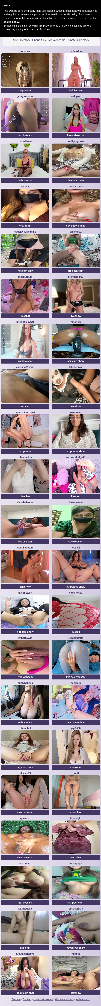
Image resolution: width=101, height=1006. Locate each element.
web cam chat (25, 857)
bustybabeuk (25, 683)
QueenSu (25, 818)
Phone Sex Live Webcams (48, 40)
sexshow (75, 992)
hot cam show (25, 631)
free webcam (25, 677)
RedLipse (76, 96)
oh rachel (25, 728)
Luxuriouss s (25, 908)
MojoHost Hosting (43, 999)
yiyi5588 (76, 728)
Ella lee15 (25, 773)
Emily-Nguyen (76, 141)
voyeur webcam (75, 947)
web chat (75, 857)
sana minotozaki (25, 412)
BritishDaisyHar (25, 322)
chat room (25, 225)
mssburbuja (25, 276)
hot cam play (25, 270)
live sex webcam (75, 677)
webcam (25, 406)
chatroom (75, 767)
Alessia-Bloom (25, 502)
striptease (25, 451)
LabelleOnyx (75, 367)
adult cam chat (25, 992)
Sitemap (15, 999)
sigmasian (25, 51)
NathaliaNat (25, 141)
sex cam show (75, 361)
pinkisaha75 (76, 908)
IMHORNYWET (25, 637)
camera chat (25, 361)
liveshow (75, 316)
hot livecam (75, 90)
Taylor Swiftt (25, 592)
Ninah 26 (76, 322)
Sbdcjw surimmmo (25, 231)
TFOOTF (76, 773)
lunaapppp (76, 863)
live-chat (25, 947)
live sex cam (25, 541)
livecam (75, 496)
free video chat (76, 135)
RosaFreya (75, 412)
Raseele (25, 186)
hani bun (76, 683)
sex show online (75, 225)
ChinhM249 (25, 457)
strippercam (25, 90)
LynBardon (76, 51)
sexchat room (25, 812)
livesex (76, 631)
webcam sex (25, 180)
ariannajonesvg (25, 953)
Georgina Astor (25, 96)
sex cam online (76, 722)
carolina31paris (25, 367)
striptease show (75, 451)
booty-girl (76, 818)
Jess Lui (76, 547)
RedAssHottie (75, 637)
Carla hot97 (75, 592)
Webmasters (83, 999)
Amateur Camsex (78, 40)
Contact (27, 999)
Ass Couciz (25, 863)
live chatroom (76, 180)
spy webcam (75, 541)
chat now (25, 586)
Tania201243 (76, 186)
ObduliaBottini (25, 547)
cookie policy (11, 22)
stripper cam (75, 902)
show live (75, 812)
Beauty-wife (75, 502)
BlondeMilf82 (75, 276)
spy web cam (25, 767)
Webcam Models (64, 999)
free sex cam (75, 270)
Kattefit (76, 953)
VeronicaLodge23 (76, 457)
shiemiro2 (76, 231)
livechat (25, 316)
